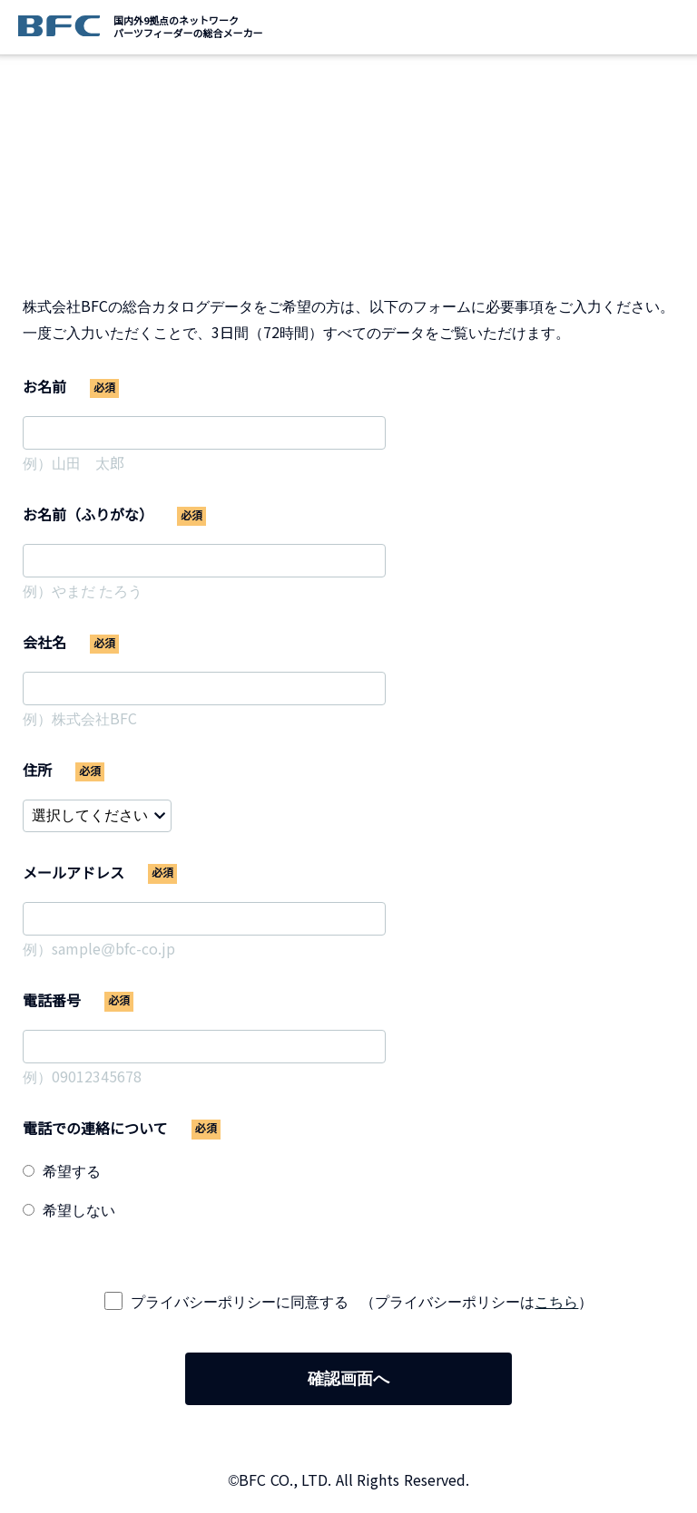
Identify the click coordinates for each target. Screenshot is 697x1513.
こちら (556, 1302)
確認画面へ (348, 1379)
